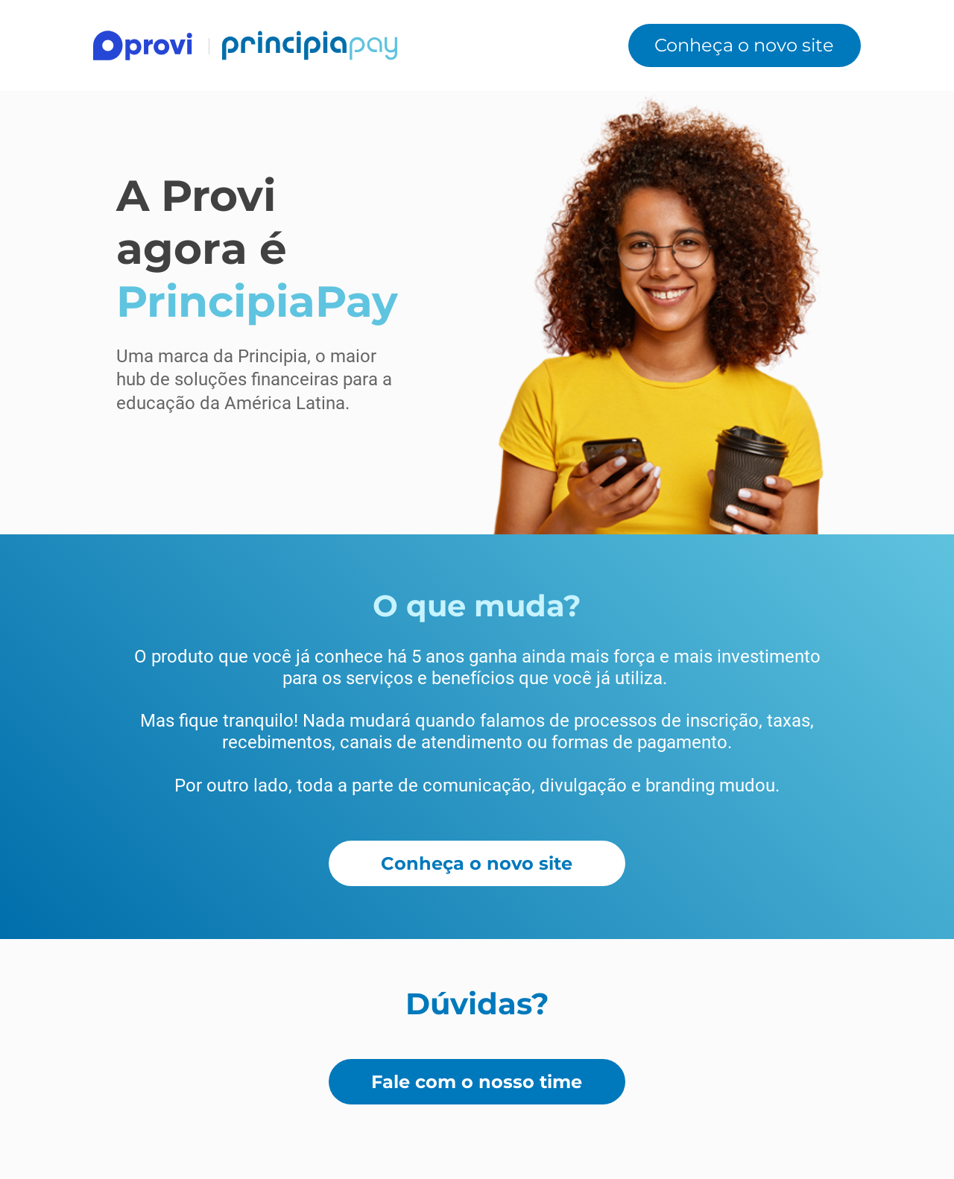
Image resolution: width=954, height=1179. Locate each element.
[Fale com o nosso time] (477, 1081)
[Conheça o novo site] (744, 45)
